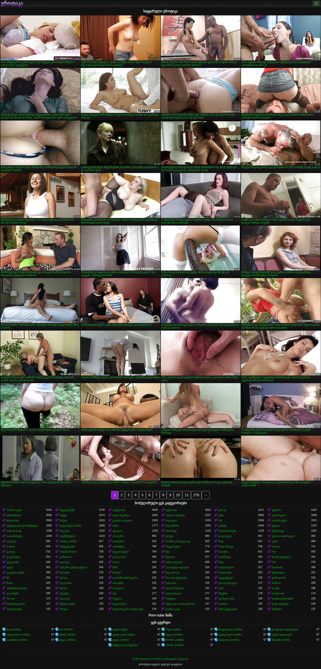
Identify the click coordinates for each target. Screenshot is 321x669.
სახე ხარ (171, 583)
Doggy (63, 515)
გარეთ (11, 551)
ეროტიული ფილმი (177, 567)
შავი (221, 541)
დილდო (64, 562)
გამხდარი (65, 557)
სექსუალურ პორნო (230, 634)
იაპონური (118, 546)
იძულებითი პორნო (18, 634)
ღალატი (64, 598)
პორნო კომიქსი (175, 639)
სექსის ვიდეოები (282, 634)
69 (8, 577)
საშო (115, 525)
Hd (220, 520)
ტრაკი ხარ (119, 557)
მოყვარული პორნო (230, 629)
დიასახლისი (226, 567)
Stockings (171, 530)
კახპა (275, 541)
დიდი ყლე (224, 536)
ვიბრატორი (279, 577)
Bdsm (10, 583)
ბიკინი (275, 588)
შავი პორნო (14, 629)
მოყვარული (173, 546)
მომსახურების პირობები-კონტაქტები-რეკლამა (160, 658)
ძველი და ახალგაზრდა (180, 603)
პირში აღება (14, 510)
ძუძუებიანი (118, 510)
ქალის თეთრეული (283, 536)
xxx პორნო (66, 629)
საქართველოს (16, 603)
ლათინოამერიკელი (124, 577)
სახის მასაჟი (225, 546)
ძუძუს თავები (67, 603)
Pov (274, 551)
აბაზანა (223, 603)
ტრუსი (169, 536)
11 (187, 495)
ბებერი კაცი (173, 609)
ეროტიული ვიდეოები (285, 629)
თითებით (118, 541)
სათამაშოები (14, 536)
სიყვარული (119, 603)
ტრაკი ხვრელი (227, 583)
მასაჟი (63, 588)
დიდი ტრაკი (173, 593)
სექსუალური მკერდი (125, 645)
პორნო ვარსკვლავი (178, 541)
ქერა (221, 515)
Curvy (115, 562)
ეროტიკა (12, 3)
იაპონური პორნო (17, 639)
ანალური (118, 536)
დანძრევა (224, 557)
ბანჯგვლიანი (67, 546)
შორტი (116, 572)
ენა (114, 593)
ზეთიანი (64, 572)
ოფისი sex (278, 593)
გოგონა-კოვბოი (122, 520)
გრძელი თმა (226, 598)
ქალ (221, 588)
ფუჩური (276, 510)
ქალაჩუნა (12, 593)
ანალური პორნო (228, 639)
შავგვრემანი (67, 510)
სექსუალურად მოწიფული (22, 525)
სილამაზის (172, 525)
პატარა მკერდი (175, 515)
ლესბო (11, 546)
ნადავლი (171, 520)
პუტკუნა (64, 593)
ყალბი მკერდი (175, 588)
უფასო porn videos (123, 634)
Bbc (168, 551)
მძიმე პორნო (67, 634)
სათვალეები (14, 609)
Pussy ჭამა (224, 572)
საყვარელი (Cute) (70, 525)
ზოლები (64, 530)
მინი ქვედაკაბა (227, 609)
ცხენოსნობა (14, 515)
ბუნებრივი (278, 530)
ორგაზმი (117, 583)
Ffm (274, 562)
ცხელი (276, 525)
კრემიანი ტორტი (17, 588)
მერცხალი (278, 572)
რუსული (171, 598)
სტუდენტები (225, 577)
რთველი (118, 588)
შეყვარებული (120, 551)
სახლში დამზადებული (73, 567)
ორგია (63, 609)
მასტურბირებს (227, 530)
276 (196, 495)
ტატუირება (13, 557)
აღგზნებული (67, 536)
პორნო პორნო (175, 645)
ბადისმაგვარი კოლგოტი (127, 609)
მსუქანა (223, 593)
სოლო (276, 546)
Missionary (13, 520)
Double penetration (282, 598)
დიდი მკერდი (121, 515)
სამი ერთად (14, 530)
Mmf (114, 567)
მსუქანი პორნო (281, 639)
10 (178, 495)
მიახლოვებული (281, 557)
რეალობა (65, 583)
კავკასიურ (13, 562)
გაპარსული (279, 515)
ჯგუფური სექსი (15, 572)
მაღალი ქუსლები (176, 577)
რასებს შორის (68, 551)
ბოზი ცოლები (174, 562)
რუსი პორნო (173, 629)
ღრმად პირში (67, 541)
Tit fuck (11, 598)
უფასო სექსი (120, 629)
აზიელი (117, 530)
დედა (10, 567)
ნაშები (63, 520)
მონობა (276, 583)
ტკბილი (11, 541)
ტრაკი (222, 510)
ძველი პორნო (174, 634)
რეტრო (117, 598)
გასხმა (222, 525)
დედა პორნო (67, 639)
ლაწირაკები (279, 520)
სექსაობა (171, 510)
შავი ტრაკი (172, 572)
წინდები (277, 609)
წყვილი (170, 557)
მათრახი (277, 567)
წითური (223, 551)
